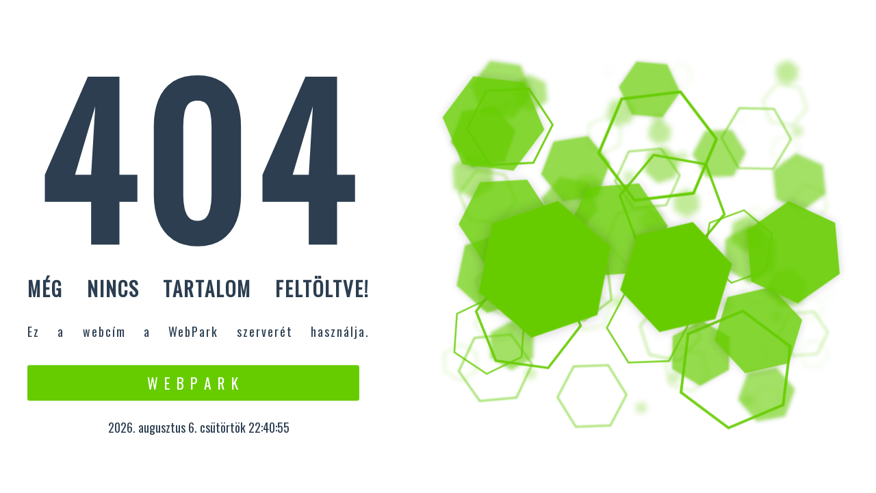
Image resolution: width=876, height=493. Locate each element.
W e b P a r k (193, 383)
